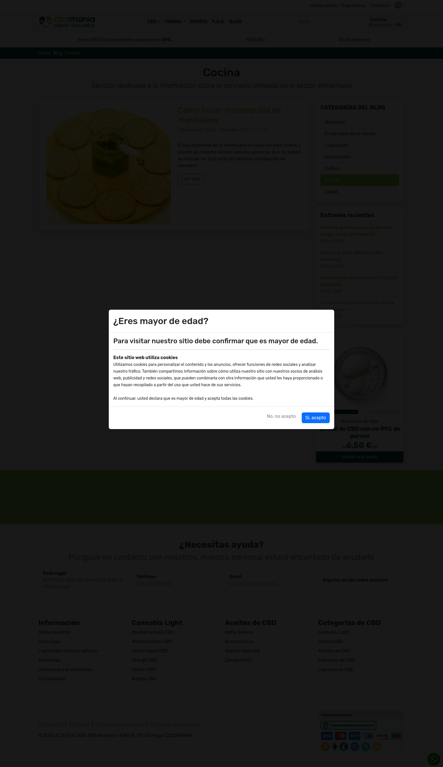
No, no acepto (281, 416)
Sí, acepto (315, 417)
